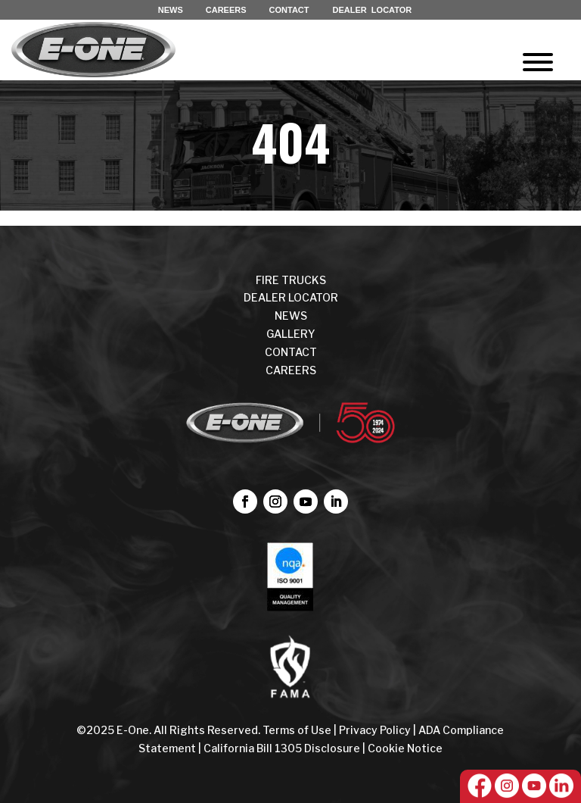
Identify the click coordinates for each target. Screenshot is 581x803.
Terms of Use (298, 729)
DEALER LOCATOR (372, 9)
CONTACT (289, 9)
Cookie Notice (405, 748)
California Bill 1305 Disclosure (282, 748)
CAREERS (226, 9)
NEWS (170, 9)
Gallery (290, 333)
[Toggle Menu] (538, 62)
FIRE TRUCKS (291, 279)
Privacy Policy (375, 729)
